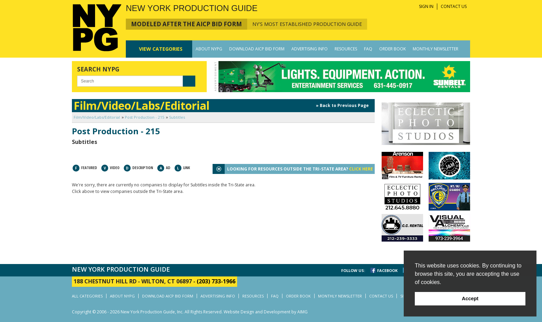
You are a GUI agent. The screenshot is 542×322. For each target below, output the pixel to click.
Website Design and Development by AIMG (266, 312)
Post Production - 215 (144, 117)
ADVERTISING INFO (309, 49)
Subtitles (177, 117)
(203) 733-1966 (216, 281)
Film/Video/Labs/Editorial (97, 117)
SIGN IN (426, 6)
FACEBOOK (387, 270)
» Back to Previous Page (342, 105)
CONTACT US (454, 6)
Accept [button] (470, 298)
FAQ (368, 49)
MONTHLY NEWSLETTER (435, 49)
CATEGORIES (161, 49)
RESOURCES (346, 49)
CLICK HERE (361, 169)
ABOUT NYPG (209, 49)
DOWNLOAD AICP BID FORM (256, 49)
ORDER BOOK (392, 49)
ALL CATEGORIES (87, 296)
